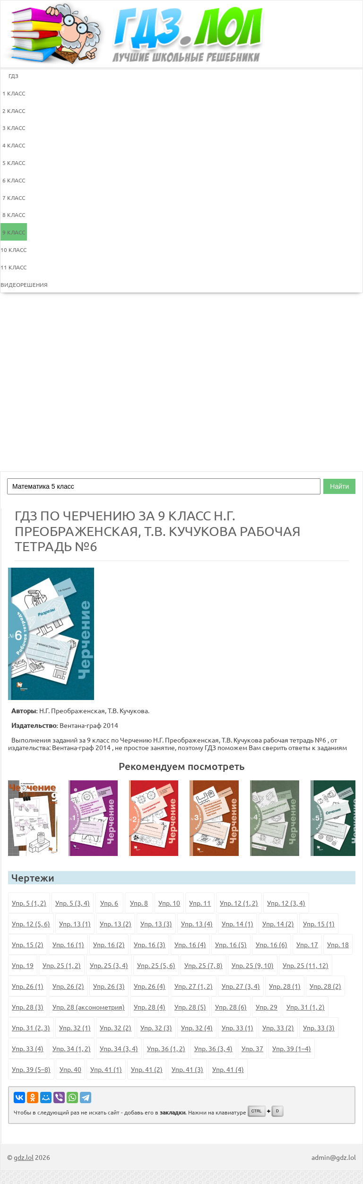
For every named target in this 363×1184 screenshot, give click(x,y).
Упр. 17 (307, 944)
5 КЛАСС (13, 162)
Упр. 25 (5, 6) (156, 965)
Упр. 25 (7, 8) (203, 965)
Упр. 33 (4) (27, 1048)
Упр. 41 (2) (147, 1069)
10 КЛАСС (13, 249)
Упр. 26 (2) (68, 986)
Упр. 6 (109, 903)
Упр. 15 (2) (27, 944)
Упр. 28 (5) (190, 1007)
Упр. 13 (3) (156, 923)
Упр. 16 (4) (190, 944)
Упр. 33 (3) (319, 1027)
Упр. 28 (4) (149, 1007)
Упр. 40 (70, 1069)
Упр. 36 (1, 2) (166, 1048)
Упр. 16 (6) (271, 944)
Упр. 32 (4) (197, 1027)
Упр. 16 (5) (231, 944)
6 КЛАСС (13, 180)
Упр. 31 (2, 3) (31, 1027)
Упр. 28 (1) (285, 986)
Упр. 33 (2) (278, 1027)
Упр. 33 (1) (237, 1027)
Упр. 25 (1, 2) (62, 965)
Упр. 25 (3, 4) (109, 965)
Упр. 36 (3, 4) (213, 1048)
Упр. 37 (252, 1048)
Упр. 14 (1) (237, 923)
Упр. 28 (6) (231, 1007)
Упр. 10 (169, 903)
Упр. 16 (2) (109, 944)
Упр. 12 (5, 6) (31, 923)
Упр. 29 (266, 1007)
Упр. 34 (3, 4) (119, 1048)
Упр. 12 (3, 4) (286, 903)
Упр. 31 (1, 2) (305, 1007)
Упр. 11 (200, 903)
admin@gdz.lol (333, 1157)
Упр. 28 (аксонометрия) (88, 1007)
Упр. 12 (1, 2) (239, 903)
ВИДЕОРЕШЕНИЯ (13, 284)
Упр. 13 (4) (197, 923)
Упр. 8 (139, 903)
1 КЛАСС (13, 93)
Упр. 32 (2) (115, 1027)
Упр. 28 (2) (325, 986)
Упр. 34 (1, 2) (71, 1048)
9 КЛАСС (13, 232)
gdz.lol (24, 1157)
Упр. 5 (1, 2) (29, 903)
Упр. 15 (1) (319, 923)
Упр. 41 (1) (106, 1069)
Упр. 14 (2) (278, 923)
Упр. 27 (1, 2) (193, 986)
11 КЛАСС (13, 267)
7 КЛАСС (13, 197)
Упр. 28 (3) (27, 1007)
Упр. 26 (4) (149, 986)
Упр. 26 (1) (27, 986)
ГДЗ (13, 75)
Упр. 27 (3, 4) (241, 986)
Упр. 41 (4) (228, 1069)
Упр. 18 (338, 944)
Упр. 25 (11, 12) (305, 965)
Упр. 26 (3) (109, 986)
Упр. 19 (23, 965)
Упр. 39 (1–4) (291, 1048)
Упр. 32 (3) (156, 1027)
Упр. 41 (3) (187, 1069)
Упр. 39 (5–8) (31, 1069)
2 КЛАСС (13, 110)
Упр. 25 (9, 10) (253, 965)
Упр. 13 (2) (115, 923)
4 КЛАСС (13, 145)
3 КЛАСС (13, 127)
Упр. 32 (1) (75, 1027)
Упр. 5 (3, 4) (72, 903)
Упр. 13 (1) (75, 923)
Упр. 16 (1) (68, 944)
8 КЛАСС (13, 214)
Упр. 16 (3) (149, 944)
